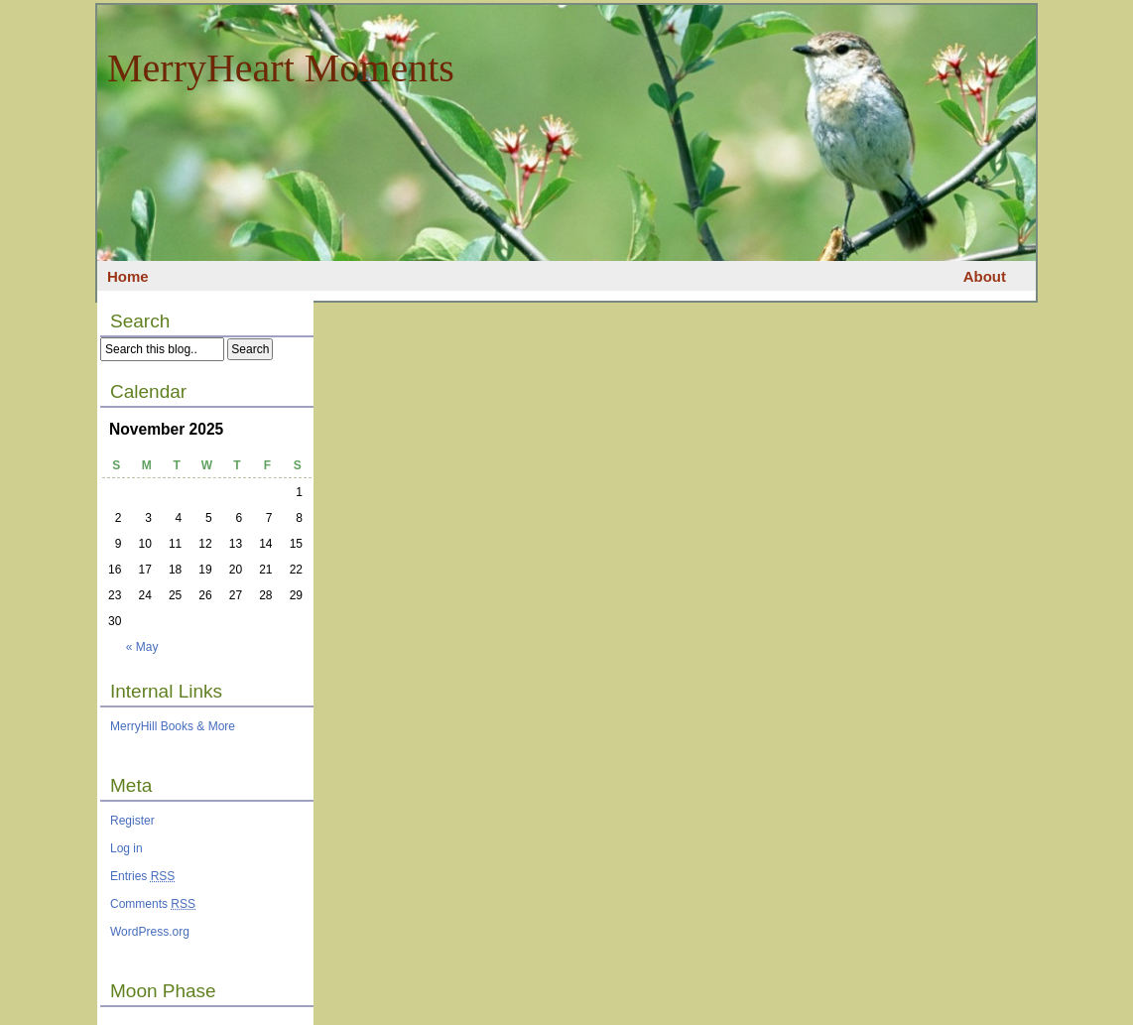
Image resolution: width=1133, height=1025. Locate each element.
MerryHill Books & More (172, 726)
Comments (152, 904)
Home (128, 276)
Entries (142, 876)
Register (132, 821)
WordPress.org (149, 932)
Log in (126, 848)
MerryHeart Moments (280, 68)
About (984, 276)
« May (142, 647)
